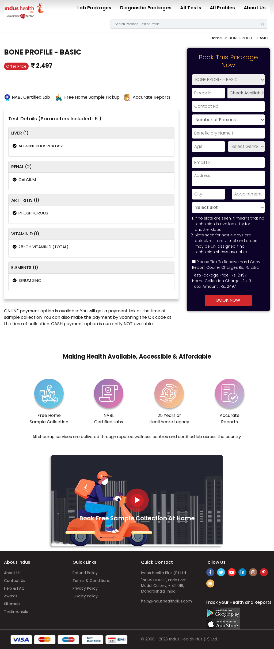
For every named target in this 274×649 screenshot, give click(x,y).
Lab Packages (94, 8)
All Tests (190, 8)
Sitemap (12, 603)
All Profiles (222, 8)
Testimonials (16, 611)
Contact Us (14, 580)
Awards (10, 596)
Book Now (228, 300)
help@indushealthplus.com (166, 601)
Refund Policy (85, 572)
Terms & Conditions (91, 580)
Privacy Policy (85, 588)
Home (216, 38)
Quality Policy (85, 596)
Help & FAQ (14, 588)
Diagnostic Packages (146, 8)
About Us (255, 8)
